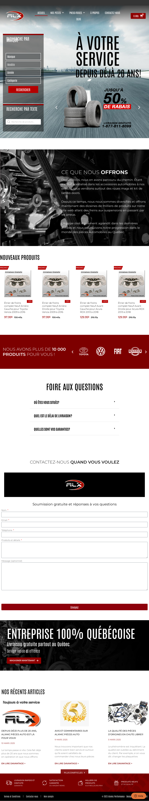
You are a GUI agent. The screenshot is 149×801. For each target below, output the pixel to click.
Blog (78, 19)
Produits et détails (11, 540)
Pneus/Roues (77, 12)
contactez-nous (112, 12)
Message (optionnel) (11, 561)
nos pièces (57, 12)
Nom (4, 510)
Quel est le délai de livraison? (53, 415)
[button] (56, 107)
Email (4, 520)
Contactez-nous (32, 796)
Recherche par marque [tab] (17, 39)
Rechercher (23, 89)
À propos (94, 12)
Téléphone (7, 530)
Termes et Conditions (12, 796)
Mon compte (49, 796)
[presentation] (22, 597)
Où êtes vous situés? (46, 402)
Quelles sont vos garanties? (52, 429)
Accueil (41, 12)
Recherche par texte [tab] (21, 108)
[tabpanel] (23, 73)
